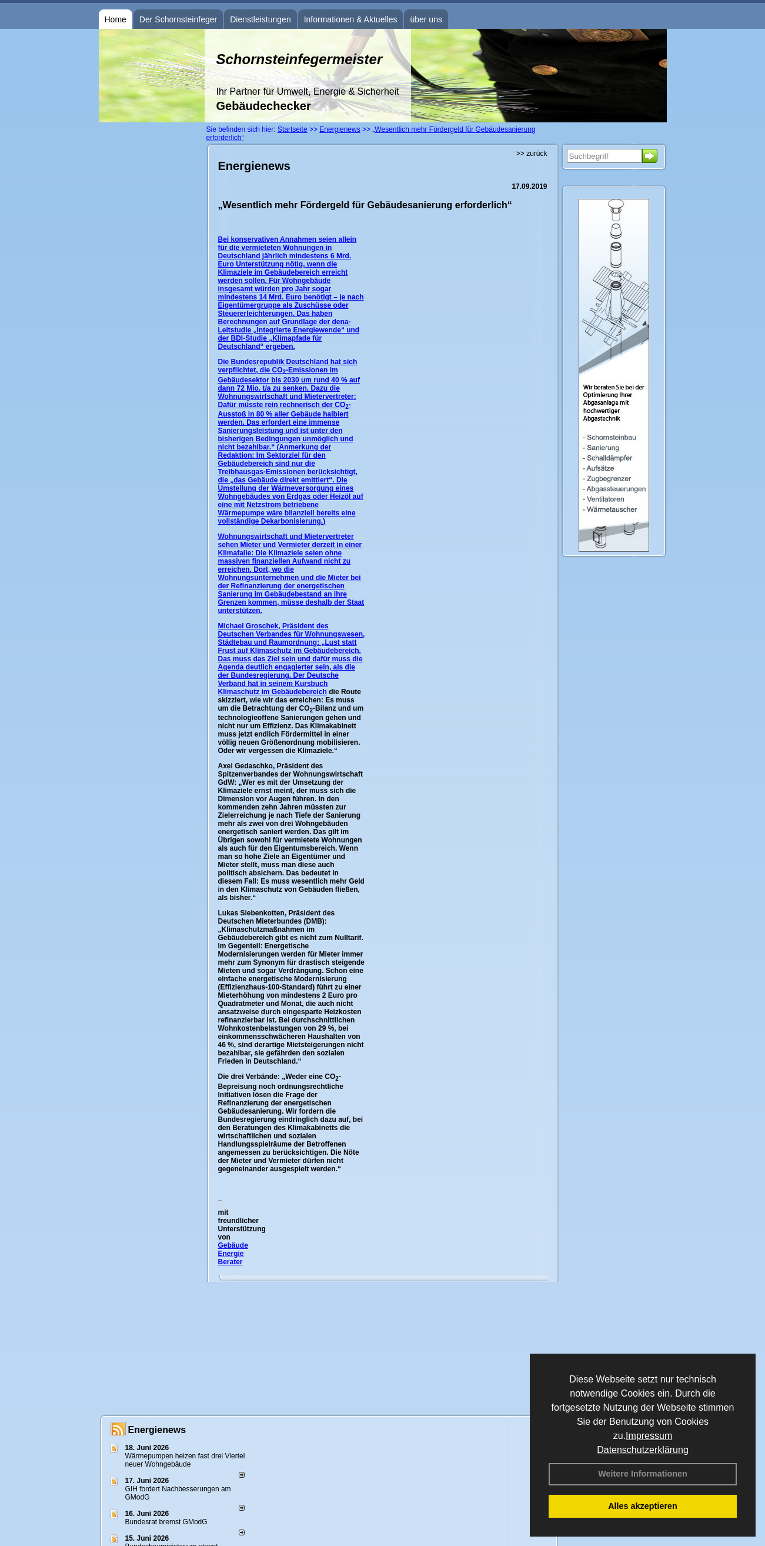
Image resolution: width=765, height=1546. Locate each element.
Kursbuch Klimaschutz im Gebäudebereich (273, 687)
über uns (426, 19)
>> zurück (531, 153)
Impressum (649, 1436)
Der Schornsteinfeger (178, 19)
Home (115, 19)
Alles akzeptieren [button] (642, 1506)
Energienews (157, 1430)
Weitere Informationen (642, 1473)
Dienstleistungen (260, 19)
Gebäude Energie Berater (233, 1253)
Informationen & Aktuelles (350, 19)
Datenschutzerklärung (643, 1450)
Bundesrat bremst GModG (166, 1522)
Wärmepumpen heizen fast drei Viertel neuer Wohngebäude (185, 1460)
